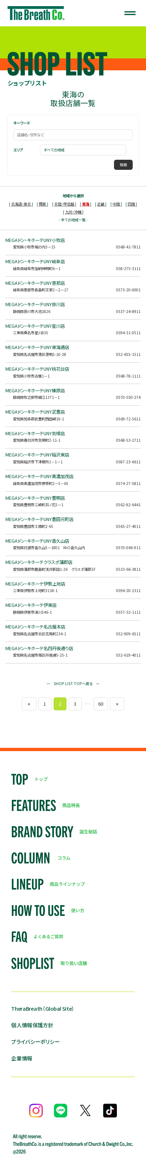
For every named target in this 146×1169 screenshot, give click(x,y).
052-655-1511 (128, 354)
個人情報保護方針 (32, 1025)
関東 (43, 204)
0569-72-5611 (128, 419)
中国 (116, 204)
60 (100, 703)
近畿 (101, 204)
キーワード (21, 123)
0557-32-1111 (128, 612)
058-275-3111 (128, 268)
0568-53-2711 (128, 440)
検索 (123, 164)
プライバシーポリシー (35, 1041)
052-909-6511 (128, 633)
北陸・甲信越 (64, 204)
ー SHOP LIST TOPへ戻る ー (73, 683)
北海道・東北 (21, 204)
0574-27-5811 (128, 483)
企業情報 (21, 1058)
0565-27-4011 (128, 526)
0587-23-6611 (128, 461)
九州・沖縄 (73, 212)
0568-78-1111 (128, 376)
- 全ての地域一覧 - (73, 219)
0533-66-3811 (128, 569)
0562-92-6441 (128, 504)
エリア (18, 150)
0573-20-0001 (128, 289)
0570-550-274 (128, 397)
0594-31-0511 (128, 332)
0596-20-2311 (128, 590)
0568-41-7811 (128, 247)
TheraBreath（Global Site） (42, 1008)
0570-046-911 (128, 547)
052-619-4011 (128, 655)
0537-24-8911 (128, 311)
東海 (86, 204)
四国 (132, 204)
